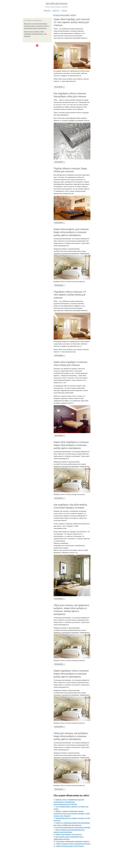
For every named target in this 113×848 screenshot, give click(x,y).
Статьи (64, 10)
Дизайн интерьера (56, 3)
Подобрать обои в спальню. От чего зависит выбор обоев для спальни (70, 294)
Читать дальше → (59, 86)
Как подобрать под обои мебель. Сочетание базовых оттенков (71, 506)
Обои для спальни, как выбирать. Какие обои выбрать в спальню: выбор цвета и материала (71, 736)
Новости (55, 10)
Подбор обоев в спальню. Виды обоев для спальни (70, 170)
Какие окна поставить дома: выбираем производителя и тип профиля (35, 34)
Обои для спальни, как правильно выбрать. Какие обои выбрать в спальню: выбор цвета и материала (71, 610)
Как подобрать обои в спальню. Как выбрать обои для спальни (70, 95)
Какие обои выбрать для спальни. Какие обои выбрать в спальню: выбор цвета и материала (71, 232)
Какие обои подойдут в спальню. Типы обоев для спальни (71, 363)
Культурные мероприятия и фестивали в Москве (72, 827)
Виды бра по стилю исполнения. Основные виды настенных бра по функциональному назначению (36, 26)
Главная (46, 10)
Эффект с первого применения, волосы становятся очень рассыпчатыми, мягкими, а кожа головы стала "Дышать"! (72, 813)
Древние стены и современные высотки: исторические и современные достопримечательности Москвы (69, 802)
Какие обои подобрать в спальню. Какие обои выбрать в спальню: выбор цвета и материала (71, 445)
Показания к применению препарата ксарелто (72, 841)
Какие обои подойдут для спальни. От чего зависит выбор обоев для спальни (72, 22)
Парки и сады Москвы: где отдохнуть (68, 834)
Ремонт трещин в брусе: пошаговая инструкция (73, 844)
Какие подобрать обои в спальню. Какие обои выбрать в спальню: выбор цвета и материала (71, 673)
